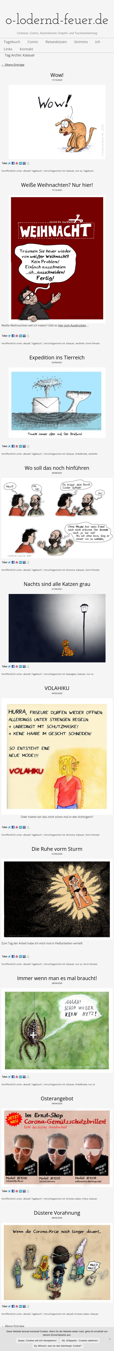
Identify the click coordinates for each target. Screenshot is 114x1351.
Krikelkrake (81, 453)
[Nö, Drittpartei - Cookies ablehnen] (109, 1339)
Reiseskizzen (56, 41)
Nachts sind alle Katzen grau (57, 583)
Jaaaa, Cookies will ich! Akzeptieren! (37, 1340)
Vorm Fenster (93, 343)
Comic (33, 41)
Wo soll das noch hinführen (57, 467)
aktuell (26, 170)
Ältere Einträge (12, 65)
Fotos (85, 1198)
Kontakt (26, 48)
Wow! (57, 74)
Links (8, 48)
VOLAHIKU (57, 688)
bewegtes (71, 674)
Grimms (81, 41)
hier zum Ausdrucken (72, 325)
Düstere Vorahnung (57, 1212)
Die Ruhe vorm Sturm (57, 848)
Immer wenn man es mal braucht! (57, 978)
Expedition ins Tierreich (57, 357)
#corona (70, 569)
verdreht (79, 343)
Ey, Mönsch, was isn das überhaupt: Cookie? (58, 1345)
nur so (78, 170)
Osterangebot (57, 1098)
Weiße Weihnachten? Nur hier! (57, 184)
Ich (97, 41)
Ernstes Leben (73, 1198)
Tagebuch (12, 41)
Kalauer (70, 170)
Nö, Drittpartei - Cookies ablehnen (80, 1340)
